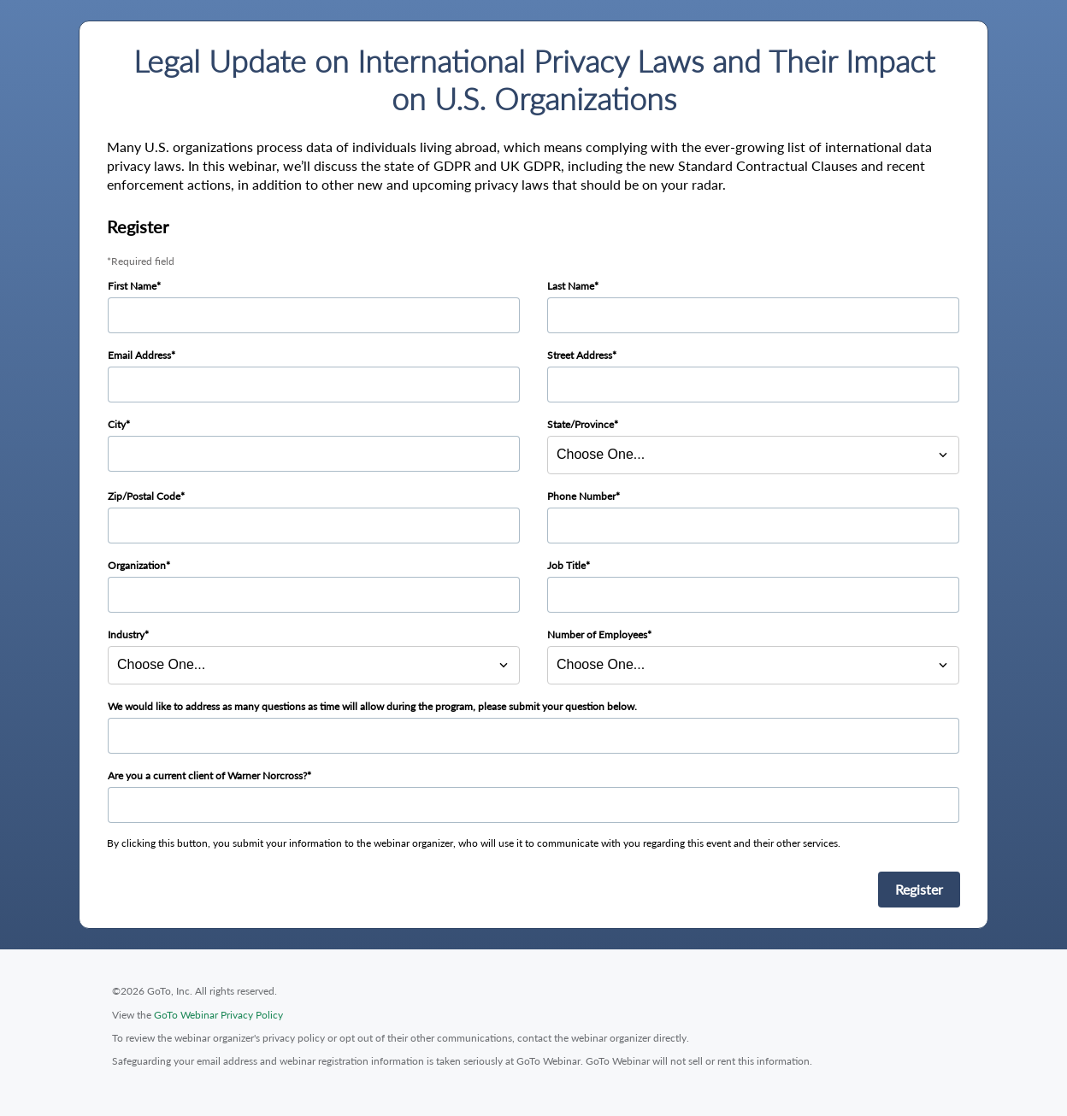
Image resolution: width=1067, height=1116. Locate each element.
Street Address (579, 355)
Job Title (566, 565)
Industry (126, 634)
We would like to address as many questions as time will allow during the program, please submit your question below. (372, 706)
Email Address (139, 355)
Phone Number (581, 496)
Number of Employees (597, 634)
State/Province (580, 424)
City (117, 424)
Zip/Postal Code (144, 496)
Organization (137, 565)
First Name (132, 285)
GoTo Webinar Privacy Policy (218, 1014)
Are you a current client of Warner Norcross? (207, 775)
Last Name (570, 285)
